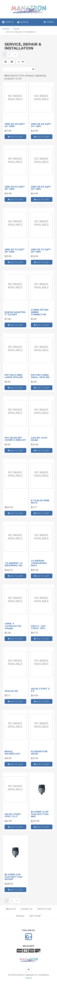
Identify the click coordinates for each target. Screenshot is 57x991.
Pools (16, 28)
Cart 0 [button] (8, 22)
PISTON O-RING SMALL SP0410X (40, 376)
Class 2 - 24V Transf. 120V (38, 627)
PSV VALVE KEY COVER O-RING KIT (15, 438)
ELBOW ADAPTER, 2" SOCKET (15, 313)
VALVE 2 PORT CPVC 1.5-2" (13, 815)
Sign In (22, 22)
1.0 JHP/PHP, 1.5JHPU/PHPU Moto (39, 563)
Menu (49, 22)
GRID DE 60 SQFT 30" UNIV (15, 187)
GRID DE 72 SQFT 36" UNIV (15, 250)
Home (5, 28)
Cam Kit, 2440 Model (39, 438)
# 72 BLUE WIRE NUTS (40, 501)
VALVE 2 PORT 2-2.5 (40, 689)
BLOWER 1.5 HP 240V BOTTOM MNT (39, 814)
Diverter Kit (11, 691)
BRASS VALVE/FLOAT (13, 752)
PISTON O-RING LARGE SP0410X (14, 376)
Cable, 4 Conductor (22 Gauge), (13, 626)
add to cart (15, 137)
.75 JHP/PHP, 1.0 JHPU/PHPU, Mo (13, 564)
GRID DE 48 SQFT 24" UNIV (15, 125)
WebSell (28, 978)
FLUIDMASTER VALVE (39, 752)
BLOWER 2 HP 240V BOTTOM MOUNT (13, 877)
